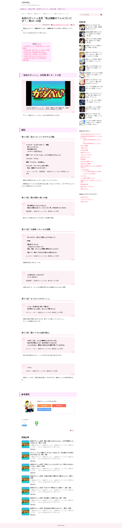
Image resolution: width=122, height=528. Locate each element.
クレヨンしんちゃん (86, 154)
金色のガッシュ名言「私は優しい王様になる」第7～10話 (48, 498)
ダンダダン (84, 176)
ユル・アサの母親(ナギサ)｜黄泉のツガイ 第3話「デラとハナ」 (94, 88)
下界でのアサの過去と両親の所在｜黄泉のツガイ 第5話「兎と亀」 (94, 40)
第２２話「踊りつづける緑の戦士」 (35, 58)
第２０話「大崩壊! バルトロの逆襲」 (36, 54)
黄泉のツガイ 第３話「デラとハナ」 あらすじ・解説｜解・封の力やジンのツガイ (94, 81)
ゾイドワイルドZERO (89, 173)
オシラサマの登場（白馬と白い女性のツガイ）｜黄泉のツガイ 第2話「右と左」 (94, 122)
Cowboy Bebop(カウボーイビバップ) (91, 134)
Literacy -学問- (31, 9)
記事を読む (33, 449)
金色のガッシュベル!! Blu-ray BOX (46, 401)
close (39, 44)
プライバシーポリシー (87, 199)
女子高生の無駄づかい (87, 161)
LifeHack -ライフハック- (42, 9)
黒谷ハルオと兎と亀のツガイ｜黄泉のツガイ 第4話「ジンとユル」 (94, 67)
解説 (24, 48)
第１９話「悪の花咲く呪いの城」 (35, 52)
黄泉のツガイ (84, 188)
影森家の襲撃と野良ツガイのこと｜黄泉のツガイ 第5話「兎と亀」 (94, 33)
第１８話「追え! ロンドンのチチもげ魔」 (37, 50)
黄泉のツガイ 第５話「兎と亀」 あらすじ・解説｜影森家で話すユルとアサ (94, 27)
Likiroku (26, 2)
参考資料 (25, 60)
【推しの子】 (84, 148)
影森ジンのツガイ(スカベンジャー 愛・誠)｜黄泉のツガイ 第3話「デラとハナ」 (94, 95)
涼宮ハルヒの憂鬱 (85, 163)
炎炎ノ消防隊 (84, 145)
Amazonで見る (44, 405)
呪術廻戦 (83, 159)
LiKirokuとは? (84, 197)
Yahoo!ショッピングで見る (44, 409)
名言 (73, 24)
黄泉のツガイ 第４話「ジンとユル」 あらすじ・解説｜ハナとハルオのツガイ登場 (94, 54)
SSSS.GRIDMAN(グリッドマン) (92, 143)
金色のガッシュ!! (85, 157)
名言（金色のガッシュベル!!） (61, 24)
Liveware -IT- (23, 9)
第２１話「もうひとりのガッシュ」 (35, 56)
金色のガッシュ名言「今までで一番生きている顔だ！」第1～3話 (50, 487)
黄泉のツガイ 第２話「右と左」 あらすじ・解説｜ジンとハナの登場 (94, 115)
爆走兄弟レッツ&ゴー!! (87, 186)
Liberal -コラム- (62, 9)
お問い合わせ (84, 201)
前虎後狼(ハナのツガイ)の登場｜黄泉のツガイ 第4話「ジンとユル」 (94, 74)
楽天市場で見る (59, 405)
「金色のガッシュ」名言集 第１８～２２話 (35, 46)
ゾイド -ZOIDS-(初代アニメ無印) (92, 171)
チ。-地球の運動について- (88, 178)
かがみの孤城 (84, 150)
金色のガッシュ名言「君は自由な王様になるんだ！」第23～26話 (50, 508)
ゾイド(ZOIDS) (85, 169)
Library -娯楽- (53, 9)
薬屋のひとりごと (85, 152)
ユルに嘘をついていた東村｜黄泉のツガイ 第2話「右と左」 (94, 108)
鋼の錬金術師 (84, 184)
